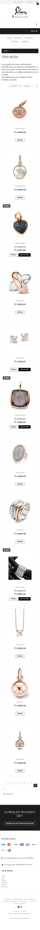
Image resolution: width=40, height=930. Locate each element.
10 (31, 783)
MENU (34, 31)
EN (21, 2)
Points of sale (20, 17)
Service (16, 903)
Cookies (23, 911)
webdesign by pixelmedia (20, 918)
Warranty (5, 887)
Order (4, 876)
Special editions (29, 899)
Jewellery (6, 901)
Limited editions (17, 899)
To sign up (30, 2)
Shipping (4, 882)
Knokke (14, 80)
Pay (3, 878)
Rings (9, 38)
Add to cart (24, 255)
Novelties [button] (14, 901)
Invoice (4, 880)
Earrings (14, 41)
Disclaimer (16, 911)
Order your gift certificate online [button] (20, 823)
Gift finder (33, 901)
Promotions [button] (23, 901)
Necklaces (29, 38)
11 (35, 785)
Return (4, 884)
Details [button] (20, 140)
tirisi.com (8, 794)
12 (3, 789)
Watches (8, 899)
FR (18, 2)
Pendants (25, 41)
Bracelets (18, 38)
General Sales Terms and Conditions (19, 913)
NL (15, 2)
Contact (22, 903)
